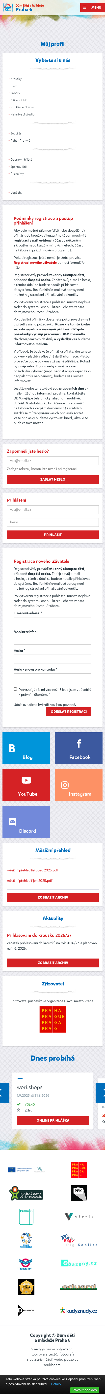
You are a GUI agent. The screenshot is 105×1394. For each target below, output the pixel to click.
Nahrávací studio (22, 114)
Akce (14, 86)
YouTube (27, 794)
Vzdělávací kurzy (22, 107)
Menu (92, 7)
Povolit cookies (85, 1390)
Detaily (56, 1384)
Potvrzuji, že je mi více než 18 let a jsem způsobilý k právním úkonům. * (52, 692)
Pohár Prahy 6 (20, 140)
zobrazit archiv (53, 897)
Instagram (80, 794)
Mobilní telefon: (25, 632)
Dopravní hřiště (21, 159)
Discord (27, 831)
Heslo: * (19, 650)
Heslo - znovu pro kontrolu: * (35, 669)
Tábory (15, 93)
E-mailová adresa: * (28, 613)
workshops (30, 1087)
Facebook (80, 757)
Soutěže (16, 133)
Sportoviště (18, 167)
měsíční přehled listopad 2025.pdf (32, 870)
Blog (28, 757)
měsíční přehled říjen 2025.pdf (29, 880)
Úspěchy (16, 192)
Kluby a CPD (18, 100)
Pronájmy (17, 173)
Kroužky (16, 79)
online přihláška (53, 1120)
